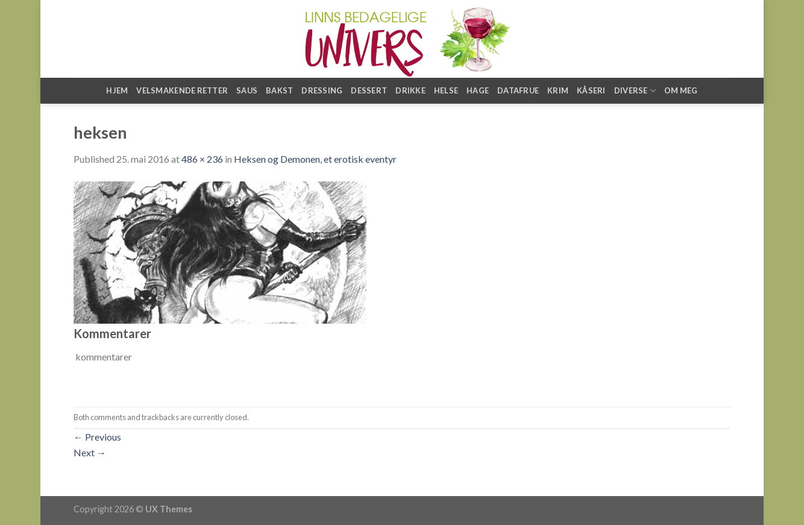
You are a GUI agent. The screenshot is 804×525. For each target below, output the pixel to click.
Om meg (681, 90)
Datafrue (518, 90)
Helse (446, 90)
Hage (477, 90)
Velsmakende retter (182, 90)
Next (90, 452)
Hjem (117, 90)
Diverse (635, 90)
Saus (246, 90)
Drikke (410, 90)
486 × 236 (202, 159)
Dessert (369, 90)
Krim (557, 90)
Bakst (279, 90)
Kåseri (591, 90)
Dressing (321, 90)
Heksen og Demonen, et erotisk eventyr (315, 159)
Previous (97, 436)
